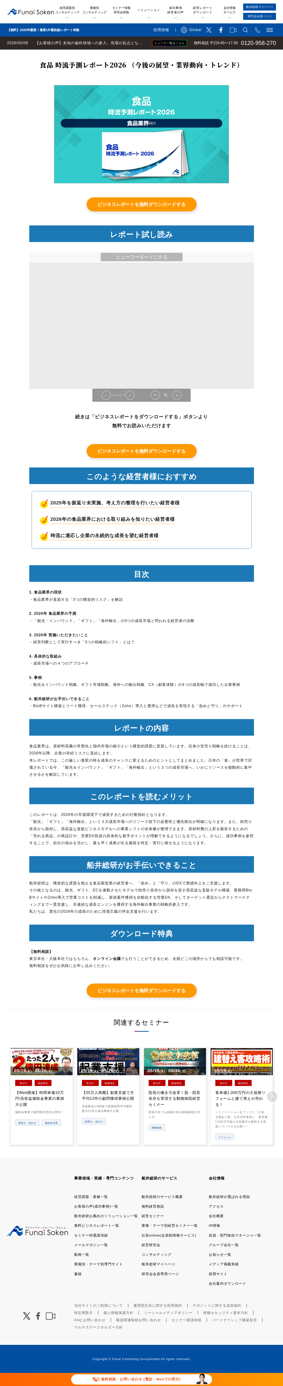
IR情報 (214, 1238)
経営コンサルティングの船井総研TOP (35, 54)
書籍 (78, 1286)
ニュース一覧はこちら (169, 43)
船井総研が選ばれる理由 (229, 1209)
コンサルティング (157, 1267)
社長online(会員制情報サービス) (169, 1248)
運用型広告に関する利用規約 (157, 1318)
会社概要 (216, 1228)
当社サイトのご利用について (98, 1318)
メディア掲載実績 (224, 1277)
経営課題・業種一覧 (91, 1209)
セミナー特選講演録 (91, 1248)
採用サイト (218, 1286)
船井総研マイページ (158, 1277)
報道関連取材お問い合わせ (138, 1332)
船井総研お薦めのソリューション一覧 (106, 1228)
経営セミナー (153, 1228)
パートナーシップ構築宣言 (234, 1332)
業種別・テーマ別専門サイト (98, 1277)
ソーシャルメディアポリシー (168, 1325)
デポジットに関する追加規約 (217, 1318)
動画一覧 (81, 1267)
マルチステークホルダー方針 (98, 1340)
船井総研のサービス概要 (162, 1209)
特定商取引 (83, 1325)
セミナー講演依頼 (187, 1332)
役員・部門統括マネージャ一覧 (235, 1248)
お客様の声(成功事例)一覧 (96, 1219)
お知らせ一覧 (220, 1267)
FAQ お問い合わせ (90, 1332)
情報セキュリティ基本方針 (225, 1325)
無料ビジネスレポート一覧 (92, 54)
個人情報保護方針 (118, 1325)
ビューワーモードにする (141, 270)
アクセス (216, 1219)
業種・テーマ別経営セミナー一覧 (170, 1238)
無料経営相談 (153, 1219)
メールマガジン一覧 (91, 1257)
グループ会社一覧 (224, 1257)
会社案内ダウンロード (227, 1296)
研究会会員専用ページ (160, 1286)
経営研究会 (151, 1257)
